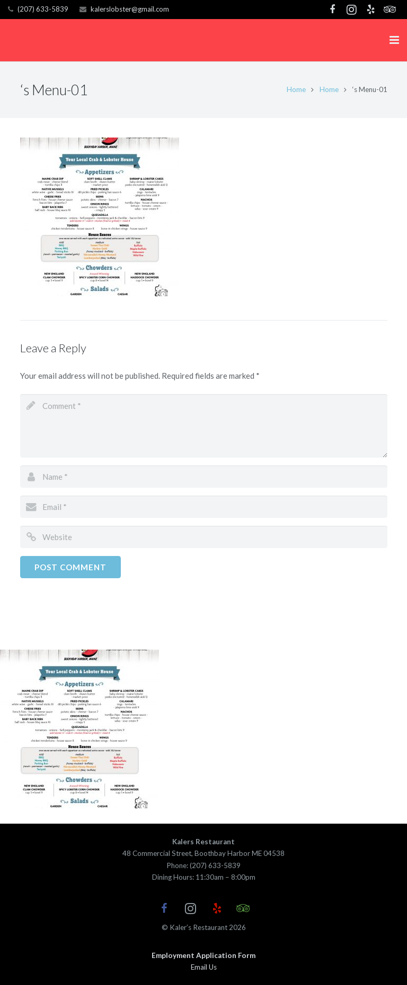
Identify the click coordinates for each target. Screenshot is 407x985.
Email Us (204, 967)
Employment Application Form (203, 955)
